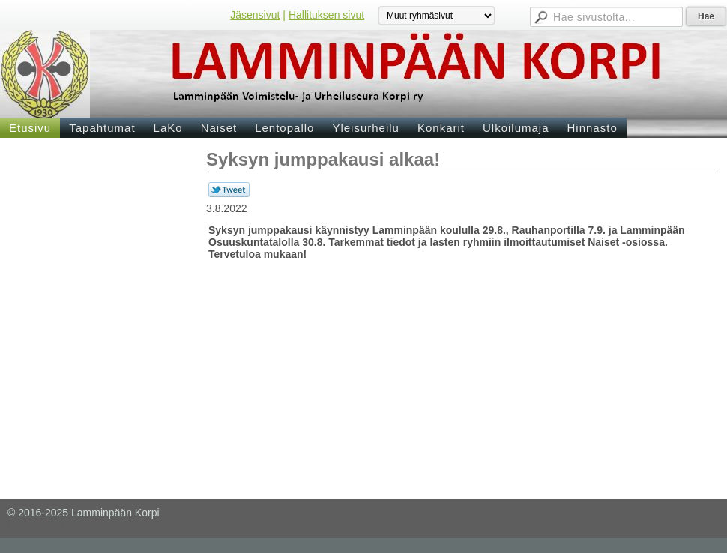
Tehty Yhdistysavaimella (664, 525)
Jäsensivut (255, 15)
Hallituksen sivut (326, 15)
